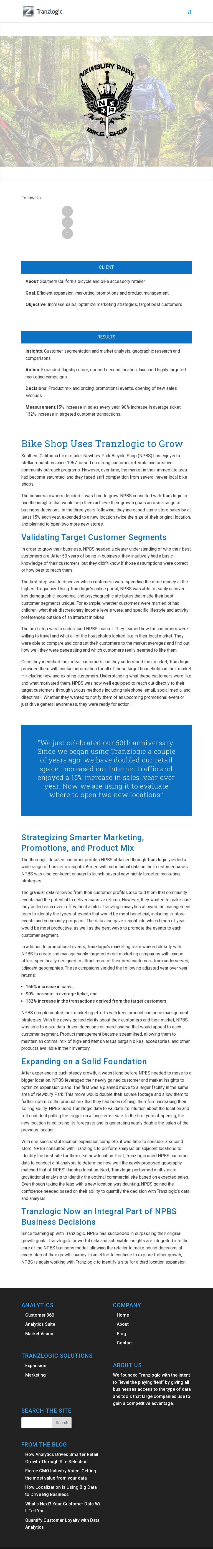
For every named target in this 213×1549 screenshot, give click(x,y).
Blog (121, 1311)
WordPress (151, 1541)
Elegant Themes (93, 1541)
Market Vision (39, 1311)
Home (123, 1293)
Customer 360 (39, 1293)
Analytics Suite (40, 1302)
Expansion (35, 1343)
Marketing (35, 1352)
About (123, 1302)
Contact (125, 1320)
